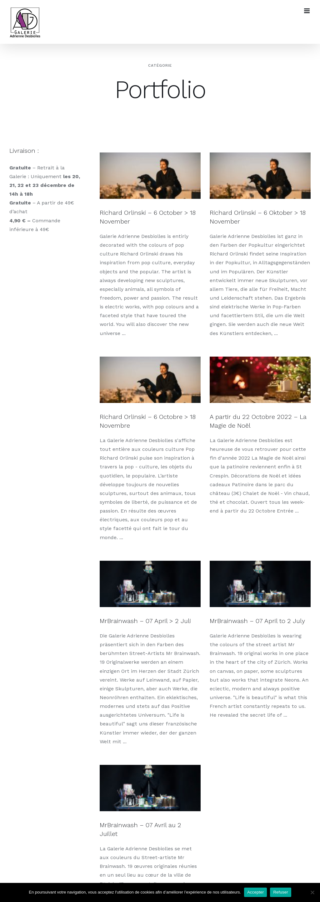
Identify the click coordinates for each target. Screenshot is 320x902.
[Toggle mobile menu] (307, 11)
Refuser (280, 892)
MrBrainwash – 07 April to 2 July (252, 616)
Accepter (255, 892)
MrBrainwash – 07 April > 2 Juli (145, 616)
